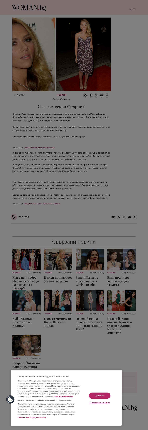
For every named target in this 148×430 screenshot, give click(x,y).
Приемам (99, 396)
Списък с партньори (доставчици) (32, 418)
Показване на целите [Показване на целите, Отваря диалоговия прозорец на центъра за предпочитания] (99, 403)
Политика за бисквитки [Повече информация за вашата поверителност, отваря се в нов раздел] (63, 396)
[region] (66, 398)
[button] (10, 399)
